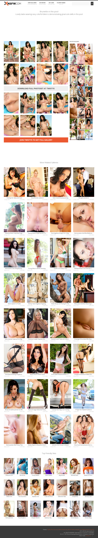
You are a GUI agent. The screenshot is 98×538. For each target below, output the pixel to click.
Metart (60, 529)
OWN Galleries (32, 3)
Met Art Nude (71, 529)
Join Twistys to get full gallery (36, 140)
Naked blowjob (86, 529)
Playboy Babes (61, 3)
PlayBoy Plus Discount (52, 529)
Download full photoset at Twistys (36, 88)
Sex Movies (42, 3)
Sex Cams (51, 3)
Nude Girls (64, 529)
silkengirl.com (78, 529)
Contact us (88, 535)
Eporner (92, 529)
